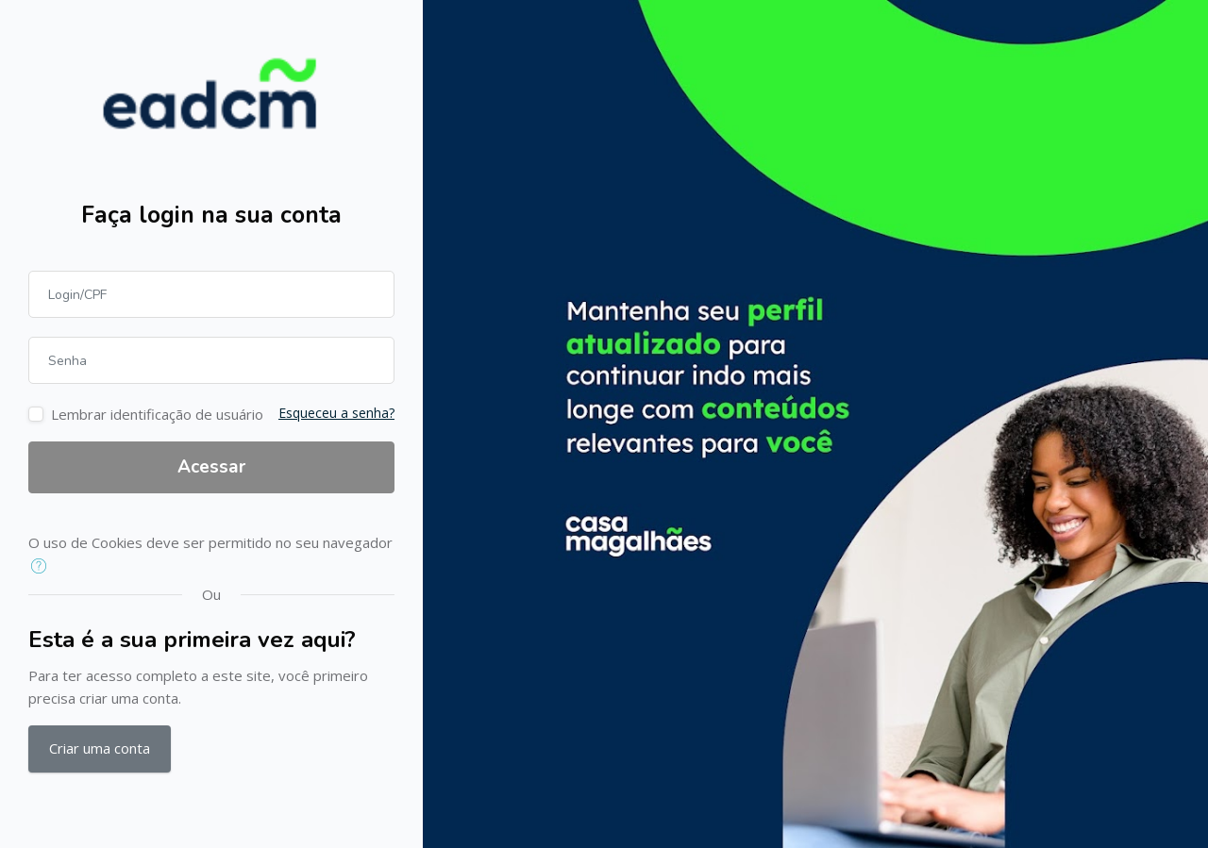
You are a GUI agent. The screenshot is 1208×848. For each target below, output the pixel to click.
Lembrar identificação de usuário (157, 414)
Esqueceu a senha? (336, 413)
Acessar (211, 467)
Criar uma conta (99, 748)
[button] (43, 567)
